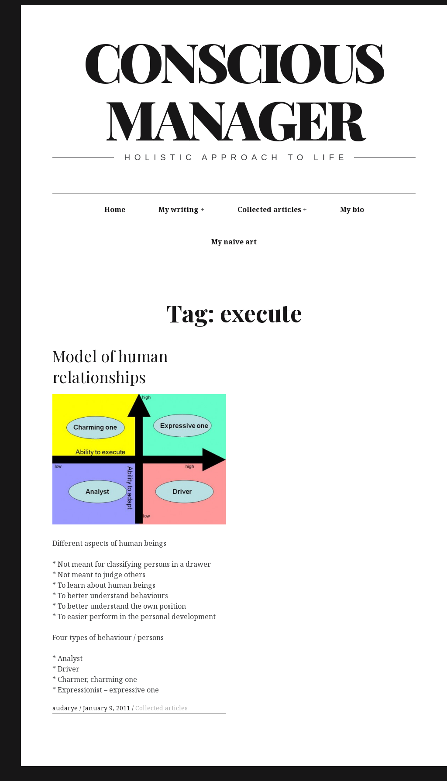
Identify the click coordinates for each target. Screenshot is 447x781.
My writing (178, 209)
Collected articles (269, 209)
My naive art (234, 242)
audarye (65, 708)
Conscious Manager (233, 89)
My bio (352, 209)
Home (114, 209)
